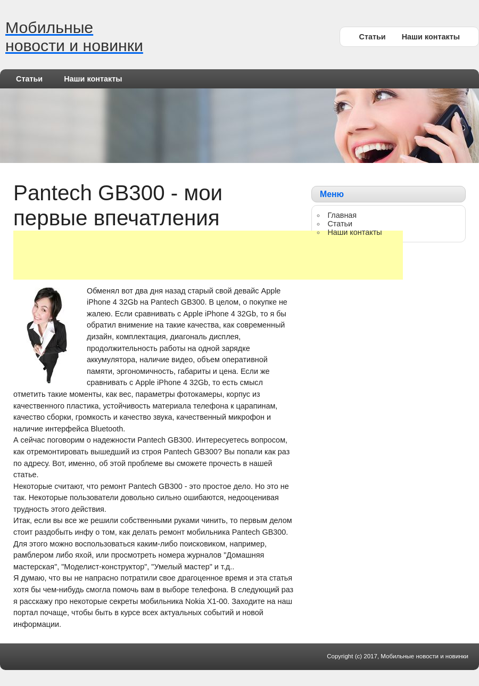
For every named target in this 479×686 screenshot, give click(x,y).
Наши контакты (431, 36)
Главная (342, 215)
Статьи (372, 36)
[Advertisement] (208, 255)
